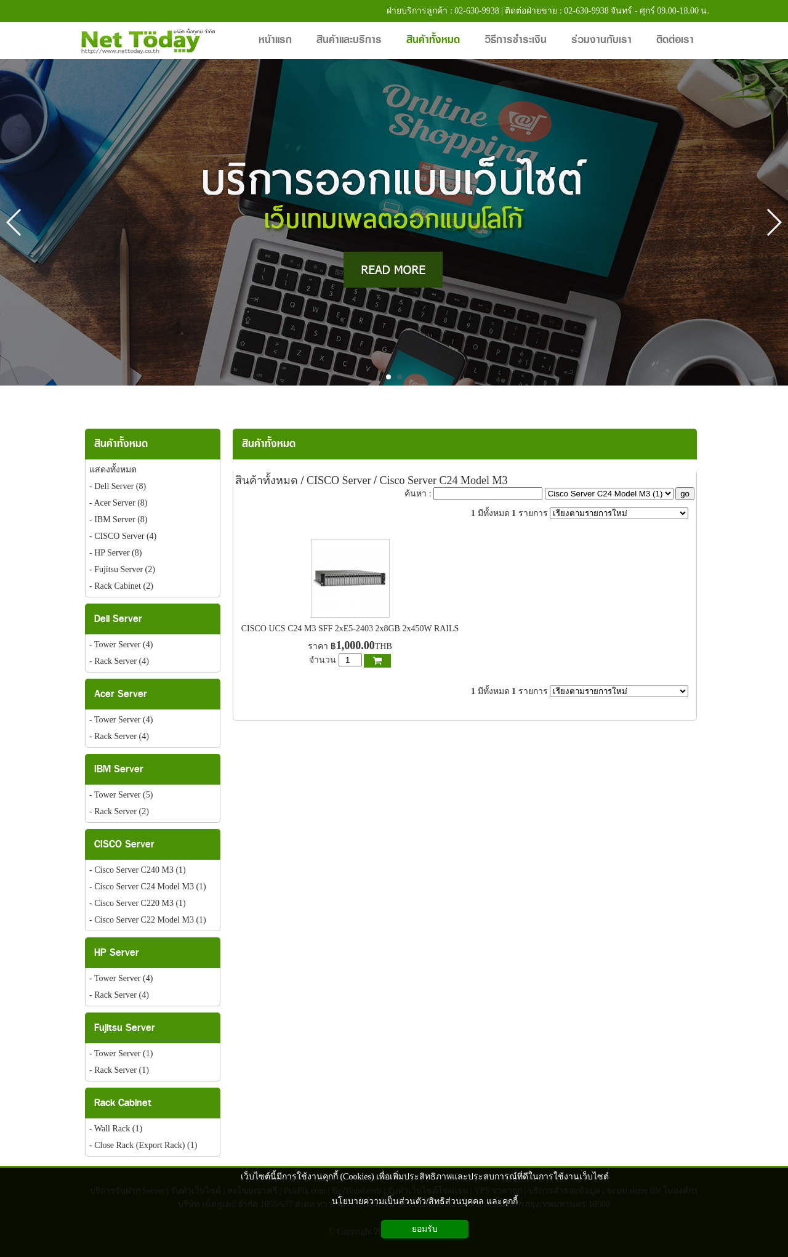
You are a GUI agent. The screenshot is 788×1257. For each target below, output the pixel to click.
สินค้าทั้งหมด (269, 443)
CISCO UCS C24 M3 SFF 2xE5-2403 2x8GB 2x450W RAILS (350, 628)
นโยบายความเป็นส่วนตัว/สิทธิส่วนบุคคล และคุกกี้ (424, 1201)
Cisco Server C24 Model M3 (444, 480)
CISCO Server (339, 480)
